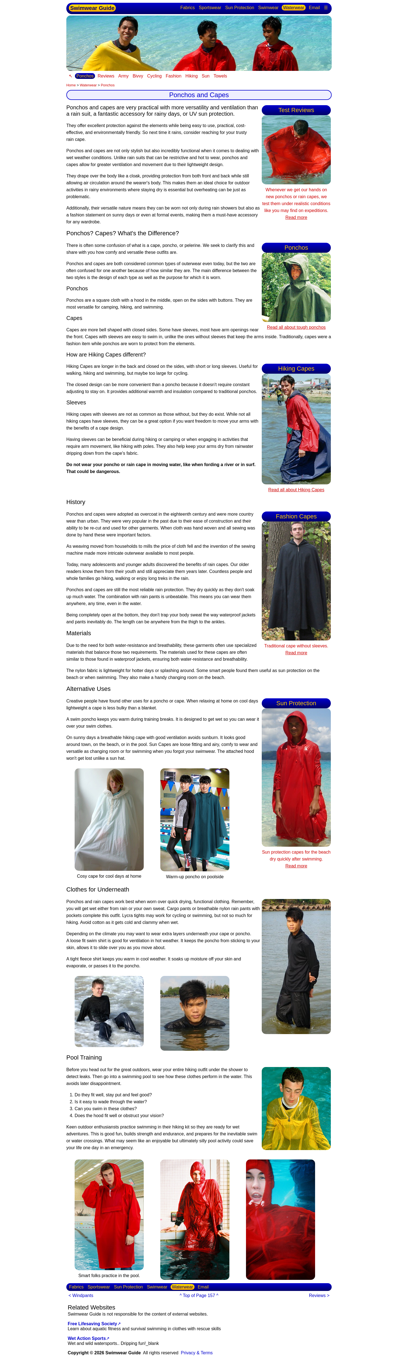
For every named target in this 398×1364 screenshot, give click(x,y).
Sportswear (210, 7)
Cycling (154, 76)
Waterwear (293, 7)
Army (123, 76)
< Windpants (81, 1295)
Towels (220, 76)
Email (314, 7)
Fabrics (187, 7)
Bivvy (138, 76)
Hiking (191, 76)
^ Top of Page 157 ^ (199, 1295)
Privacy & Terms (197, 1352)
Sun (206, 76)
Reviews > (319, 1295)
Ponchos (84, 76)
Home (71, 85)
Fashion (173, 76)
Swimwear (268, 7)
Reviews (106, 76)
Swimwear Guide (92, 8)
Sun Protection (239, 7)
